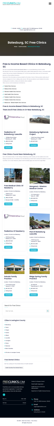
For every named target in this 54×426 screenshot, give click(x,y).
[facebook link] (4, 394)
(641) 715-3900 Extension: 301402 (34, 28)
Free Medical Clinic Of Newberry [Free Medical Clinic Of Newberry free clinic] (13, 187)
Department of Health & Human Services (40, 391)
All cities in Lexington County (12, 352)
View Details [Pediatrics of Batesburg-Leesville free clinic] (8, 147)
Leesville (7, 338)
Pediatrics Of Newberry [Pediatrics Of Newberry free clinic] (14, 231)
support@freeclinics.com (29, 29)
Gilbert (7, 335)
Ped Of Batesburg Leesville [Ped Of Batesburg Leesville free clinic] (37, 233)
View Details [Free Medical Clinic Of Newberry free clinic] (8, 203)
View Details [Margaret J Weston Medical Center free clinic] (33, 204)
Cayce (7, 327)
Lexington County (18, 320)
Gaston (7, 332)
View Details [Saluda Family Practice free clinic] (8, 294)
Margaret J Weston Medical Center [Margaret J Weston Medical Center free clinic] (38, 187)
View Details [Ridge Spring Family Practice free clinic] (33, 294)
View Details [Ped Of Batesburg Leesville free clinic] (33, 250)
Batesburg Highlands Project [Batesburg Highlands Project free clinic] (38, 133)
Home (15, 46)
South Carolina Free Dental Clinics (14, 367)
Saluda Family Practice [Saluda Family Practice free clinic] (10, 277)
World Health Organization (37, 384)
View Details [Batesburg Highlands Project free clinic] (33, 145)
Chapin (7, 330)
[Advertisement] (27, 16)
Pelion (7, 343)
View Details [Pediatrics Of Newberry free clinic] (8, 247)
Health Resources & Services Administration (38, 387)
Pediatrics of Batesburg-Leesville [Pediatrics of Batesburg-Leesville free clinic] (13, 133)
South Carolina (22, 46)
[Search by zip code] (47, 311)
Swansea (7, 346)
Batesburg (8, 324)
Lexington (7, 340)
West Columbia (9, 348)
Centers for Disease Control (37, 381)
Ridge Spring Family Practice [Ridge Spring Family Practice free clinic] (38, 277)
